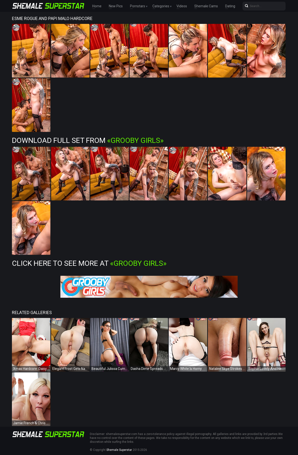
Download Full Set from (88, 140)
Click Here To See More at (89, 263)
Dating (230, 6)
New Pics (116, 6)
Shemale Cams (206, 6)
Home (97, 6)
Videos (182, 6)
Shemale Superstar (119, 450)
